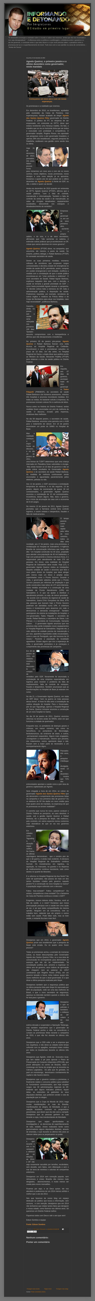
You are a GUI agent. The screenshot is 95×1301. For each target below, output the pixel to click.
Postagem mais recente (33, 1289)
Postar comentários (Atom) (38, 1292)
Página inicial (47, 1289)
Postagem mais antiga (62, 1289)
